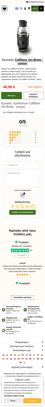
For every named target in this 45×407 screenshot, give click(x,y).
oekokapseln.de (32, 376)
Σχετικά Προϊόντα (33, 95)
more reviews (21, 255)
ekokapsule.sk (9, 374)
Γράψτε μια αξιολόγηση (22, 212)
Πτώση (12, 401)
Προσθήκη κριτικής (22, 297)
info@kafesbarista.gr (35, 2)
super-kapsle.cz (21, 374)
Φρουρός (11, 95)
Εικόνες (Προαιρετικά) (22, 190)
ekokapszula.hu (34, 374)
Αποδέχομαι (32, 401)
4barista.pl (21, 376)
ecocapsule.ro (11, 376)
